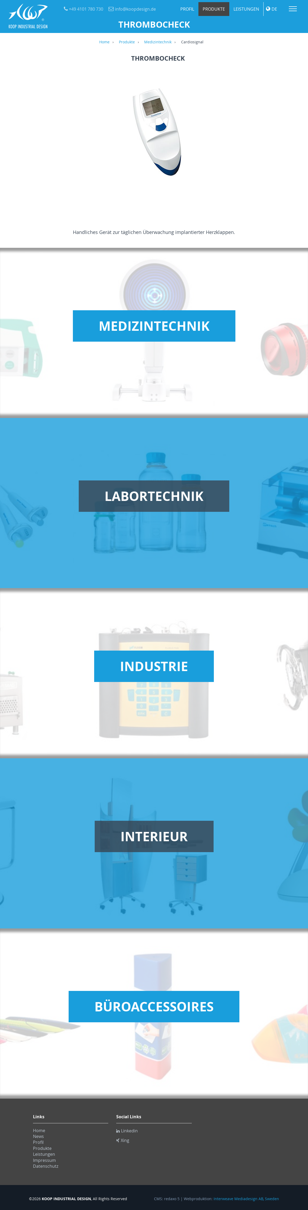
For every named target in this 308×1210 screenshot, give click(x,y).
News (38, 1136)
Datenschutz (45, 1166)
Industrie (154, 666)
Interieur (154, 836)
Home (104, 42)
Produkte (214, 9)
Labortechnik (154, 496)
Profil (187, 9)
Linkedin (127, 1131)
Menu (293, 9)
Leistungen (246, 9)
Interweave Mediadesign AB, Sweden (246, 1198)
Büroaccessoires (154, 1006)
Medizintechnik (158, 42)
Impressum (44, 1160)
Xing (122, 1140)
